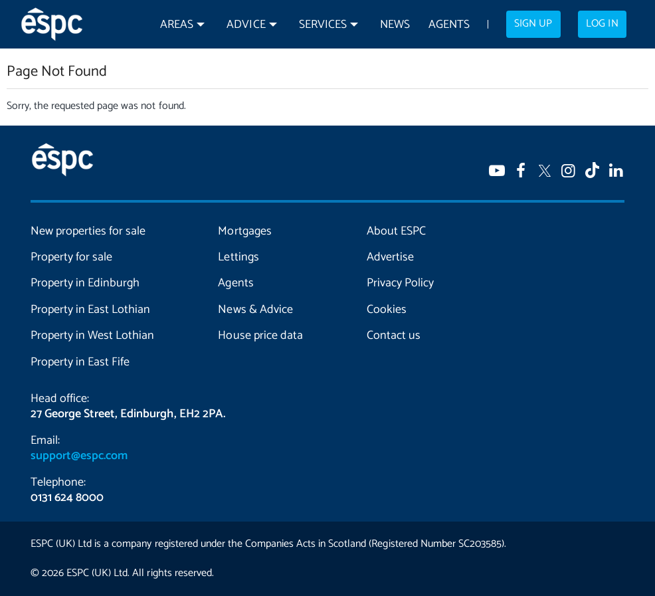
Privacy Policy (400, 283)
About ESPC (396, 231)
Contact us (394, 336)
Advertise (390, 257)
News (395, 25)
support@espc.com (79, 456)
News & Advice (255, 310)
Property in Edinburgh (85, 283)
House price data (260, 336)
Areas (176, 25)
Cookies (387, 310)
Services (323, 25)
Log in (602, 24)
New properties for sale (88, 231)
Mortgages (244, 231)
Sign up (533, 24)
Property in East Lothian (90, 310)
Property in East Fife (80, 362)
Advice (246, 25)
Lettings (238, 257)
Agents (449, 25)
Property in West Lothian (92, 336)
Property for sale (71, 257)
